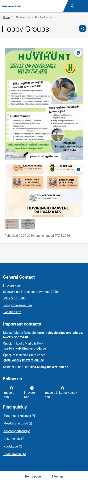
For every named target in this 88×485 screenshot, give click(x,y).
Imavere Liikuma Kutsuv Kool (60, 392)
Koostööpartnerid (15, 431)
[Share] (82, 28)
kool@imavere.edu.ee (17, 305)
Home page (33, 476)
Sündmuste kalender (17, 416)
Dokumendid (12, 439)
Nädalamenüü (13, 454)
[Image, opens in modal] (44, 104)
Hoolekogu (10, 446)
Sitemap (57, 476)
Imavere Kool (8, 392)
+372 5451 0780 (14, 298)
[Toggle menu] (81, 6)
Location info (12, 312)
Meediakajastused (15, 423)
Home (6, 17)
